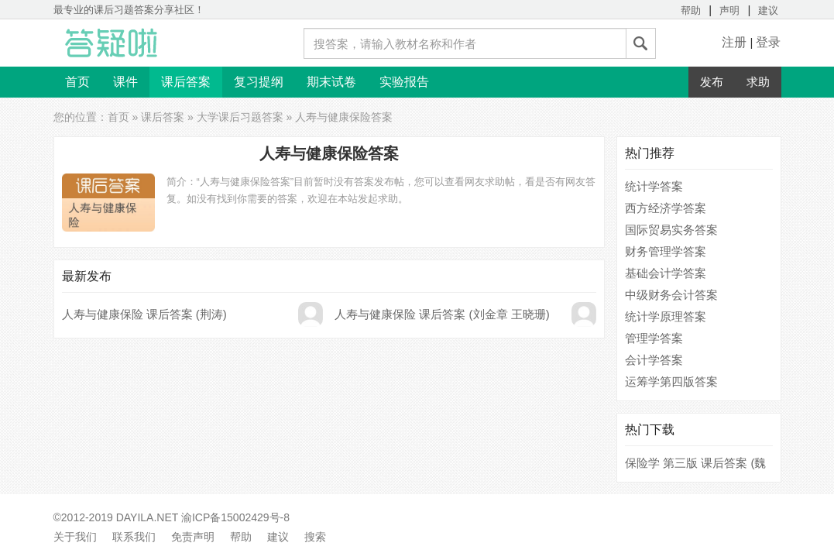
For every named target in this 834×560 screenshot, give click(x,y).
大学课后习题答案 (240, 117)
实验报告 (404, 81)
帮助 (691, 10)
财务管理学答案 (665, 251)
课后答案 (186, 81)
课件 (125, 81)
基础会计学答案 (665, 273)
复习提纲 (258, 81)
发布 (711, 81)
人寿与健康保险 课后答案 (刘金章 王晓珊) (442, 314)
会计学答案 (654, 359)
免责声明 (193, 537)
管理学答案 (654, 338)
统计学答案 (654, 186)
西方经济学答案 (665, 208)
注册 (734, 42)
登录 (768, 42)
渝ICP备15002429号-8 (235, 517)
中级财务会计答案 (671, 294)
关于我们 (75, 537)
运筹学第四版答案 (671, 381)
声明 (729, 10)
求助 (758, 81)
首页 (77, 81)
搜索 (315, 537)
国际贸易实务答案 (671, 229)
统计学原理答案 (665, 316)
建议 (768, 10)
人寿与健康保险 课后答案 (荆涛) (144, 314)
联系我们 (134, 537)
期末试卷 (331, 81)
